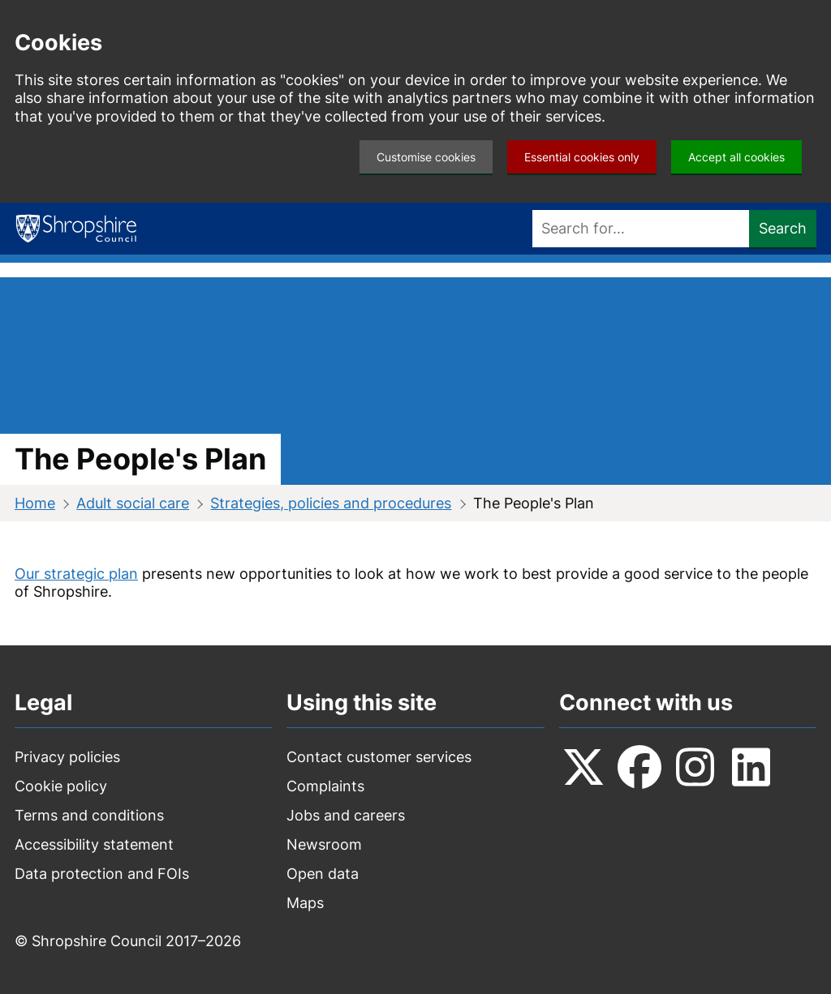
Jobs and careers (345, 815)
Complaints (325, 786)
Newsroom (324, 844)
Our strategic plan (76, 573)
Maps (305, 902)
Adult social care (132, 503)
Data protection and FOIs (102, 873)
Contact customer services (378, 756)
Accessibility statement (94, 844)
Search (783, 228)
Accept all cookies (736, 157)
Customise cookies (426, 157)
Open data (322, 873)
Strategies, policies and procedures (330, 503)
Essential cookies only (581, 157)
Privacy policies (67, 756)
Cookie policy (61, 786)
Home (35, 503)
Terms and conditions (89, 815)
